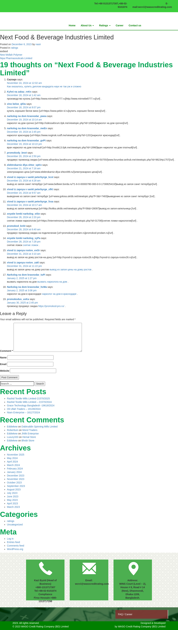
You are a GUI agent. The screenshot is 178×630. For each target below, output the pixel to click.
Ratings (104, 25)
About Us (87, 25)
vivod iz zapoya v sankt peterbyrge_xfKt (30, 189)
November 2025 (15, 454)
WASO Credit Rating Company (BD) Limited (141, 626)
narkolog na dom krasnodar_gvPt (26, 140)
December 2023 (15, 475)
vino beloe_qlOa (16, 104)
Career (119, 25)
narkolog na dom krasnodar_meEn (27, 128)
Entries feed (13, 542)
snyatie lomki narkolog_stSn (23, 213)
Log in (10, 538)
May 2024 (12, 458)
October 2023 (14, 482)
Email (3, 364)
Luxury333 (12, 437)
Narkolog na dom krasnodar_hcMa (27, 287)
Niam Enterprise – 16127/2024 (23, 412)
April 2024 (12, 461)
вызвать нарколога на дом (52, 281)
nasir (38, 44)
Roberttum (12, 430)
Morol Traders (29, 430)
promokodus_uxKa (18, 299)
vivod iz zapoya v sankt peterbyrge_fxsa (30, 201)
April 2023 (12, 503)
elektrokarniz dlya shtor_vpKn (24, 165)
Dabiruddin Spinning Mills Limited (40, 426)
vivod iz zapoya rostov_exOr (23, 250)
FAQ (121, 614)
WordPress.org (15, 549)
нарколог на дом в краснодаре (59, 294)
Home (72, 25)
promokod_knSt (16, 226)
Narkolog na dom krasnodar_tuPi (26, 274)
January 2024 (14, 472)
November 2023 (15, 479)
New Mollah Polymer (11, 54)
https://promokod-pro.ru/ (51, 306)
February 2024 (15, 468)
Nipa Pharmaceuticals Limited (16, 58)
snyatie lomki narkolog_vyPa (23, 238)
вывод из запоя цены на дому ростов (70, 269)
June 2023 (12, 496)
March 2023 (13, 507)
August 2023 (14, 489)
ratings (14, 47)
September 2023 (16, 486)
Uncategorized (15, 524)
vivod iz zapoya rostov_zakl (23, 262)
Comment (6, 351)
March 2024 (13, 465)
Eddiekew (12, 426)
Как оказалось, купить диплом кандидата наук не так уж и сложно (44, 86)
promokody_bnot (17, 152)
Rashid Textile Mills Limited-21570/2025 (28, 398)
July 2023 (12, 493)
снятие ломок (30, 245)
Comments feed (15, 545)
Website (4, 370)
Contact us (135, 25)
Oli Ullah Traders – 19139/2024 (24, 409)
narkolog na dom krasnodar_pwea (26, 116)
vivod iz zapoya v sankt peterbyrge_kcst (30, 177)
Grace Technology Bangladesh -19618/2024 (30, 405)
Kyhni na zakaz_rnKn (19, 91)
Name (3, 357)
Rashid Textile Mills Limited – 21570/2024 (29, 402)
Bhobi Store (28, 440)
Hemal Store (29, 437)
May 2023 (12, 500)
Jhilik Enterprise (30, 433)
